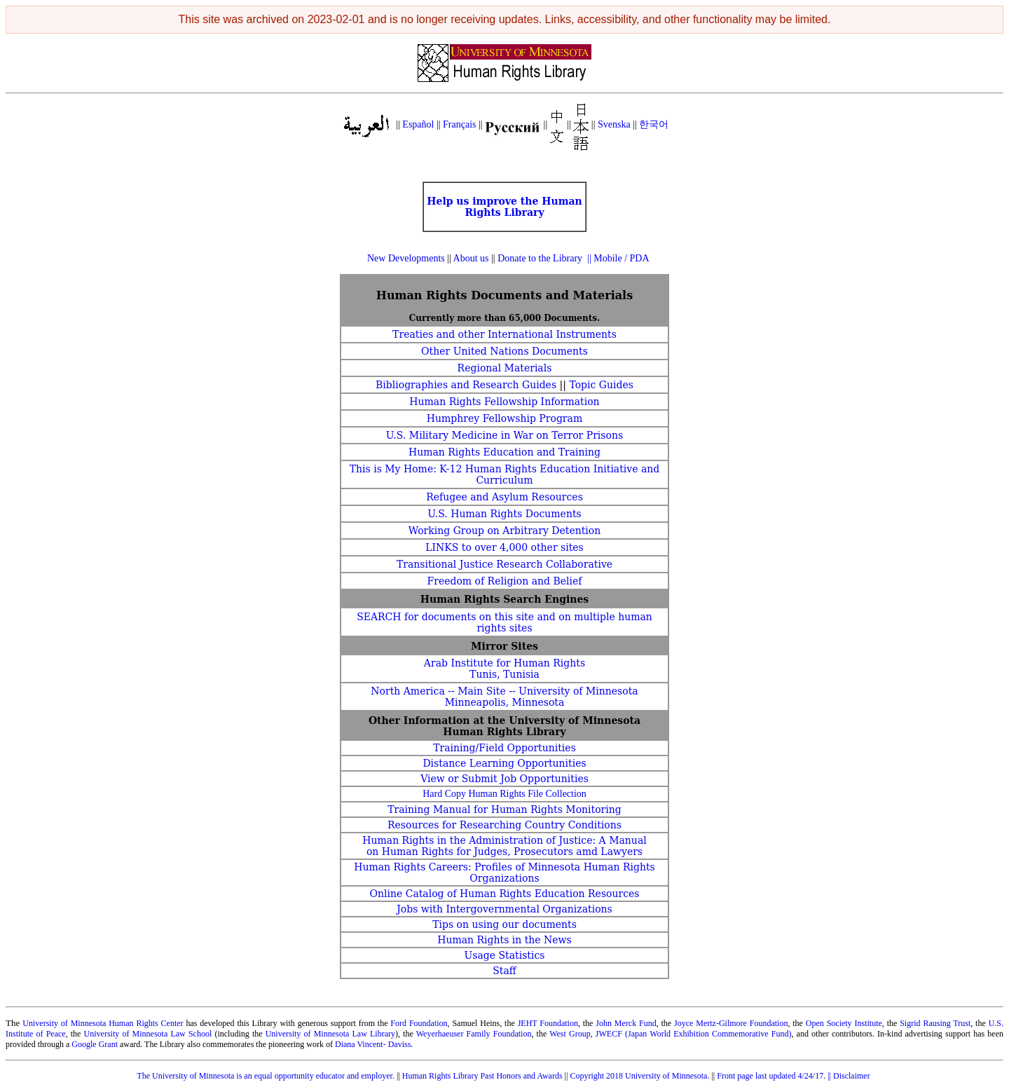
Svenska (614, 124)
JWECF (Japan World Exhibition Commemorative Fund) (692, 1034)
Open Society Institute (844, 1023)
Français (459, 124)
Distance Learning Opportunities (504, 763)
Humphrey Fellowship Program (504, 418)
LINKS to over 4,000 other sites (504, 547)
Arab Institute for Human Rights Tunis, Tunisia (504, 668)
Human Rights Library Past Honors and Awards (482, 1076)
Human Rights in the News (504, 939)
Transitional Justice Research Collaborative (504, 564)
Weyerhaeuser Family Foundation (474, 1034)
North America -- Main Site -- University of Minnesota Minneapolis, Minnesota (504, 696)
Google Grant (94, 1044)
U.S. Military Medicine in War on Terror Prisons (504, 435)
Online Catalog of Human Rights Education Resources (504, 893)
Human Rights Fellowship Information (504, 401)
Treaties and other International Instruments (504, 334)
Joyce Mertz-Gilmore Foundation (731, 1023)
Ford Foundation (418, 1023)
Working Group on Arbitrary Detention (505, 530)
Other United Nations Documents (504, 351)
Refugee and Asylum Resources (504, 497)
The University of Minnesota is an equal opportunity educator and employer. (265, 1076)
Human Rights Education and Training (504, 452)
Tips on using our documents (504, 924)
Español (418, 124)
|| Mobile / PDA (618, 258)
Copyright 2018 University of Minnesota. (639, 1076)
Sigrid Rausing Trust (935, 1023)
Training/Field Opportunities (504, 747)
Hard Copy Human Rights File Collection (504, 793)
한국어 (653, 124)
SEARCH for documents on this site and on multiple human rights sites (504, 622)
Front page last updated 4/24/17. (772, 1076)
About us (471, 258)
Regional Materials (505, 368)
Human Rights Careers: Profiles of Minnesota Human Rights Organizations (504, 872)
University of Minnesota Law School (148, 1034)
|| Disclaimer (850, 1076)
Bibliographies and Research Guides (466, 384)
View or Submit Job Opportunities (504, 778)
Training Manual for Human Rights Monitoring (504, 809)
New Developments (407, 258)
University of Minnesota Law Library (330, 1034)
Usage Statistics (504, 955)
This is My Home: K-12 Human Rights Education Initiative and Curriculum (505, 474)
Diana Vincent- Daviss (373, 1044)
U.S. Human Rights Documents (504, 513)
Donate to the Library (539, 258)
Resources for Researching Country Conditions (504, 824)
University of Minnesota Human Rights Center (102, 1023)
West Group (570, 1034)
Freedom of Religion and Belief (504, 581)
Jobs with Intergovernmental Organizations (504, 909)
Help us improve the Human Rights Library (504, 207)
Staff (504, 970)
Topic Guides (601, 384)
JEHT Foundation (548, 1023)
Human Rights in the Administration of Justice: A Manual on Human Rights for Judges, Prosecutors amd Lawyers (504, 846)
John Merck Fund (626, 1023)
